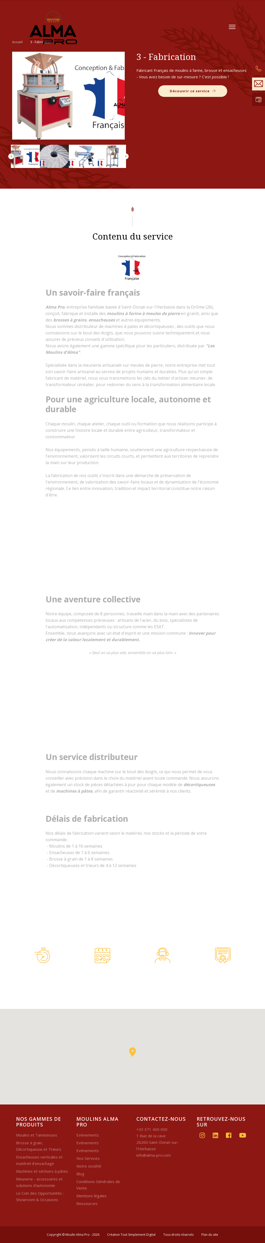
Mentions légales (91, 1195)
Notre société (88, 1166)
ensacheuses (102, 320)
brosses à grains (69, 320)
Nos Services (88, 1158)
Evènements (87, 1135)
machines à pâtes (74, 791)
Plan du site (209, 1234)
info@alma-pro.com (153, 1155)
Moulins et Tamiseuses (36, 1135)
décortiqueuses (199, 784)
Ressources (87, 1203)
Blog (80, 1173)
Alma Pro (55, 307)
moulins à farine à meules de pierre (143, 313)
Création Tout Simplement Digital (131, 1234)
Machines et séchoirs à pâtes (42, 1171)
